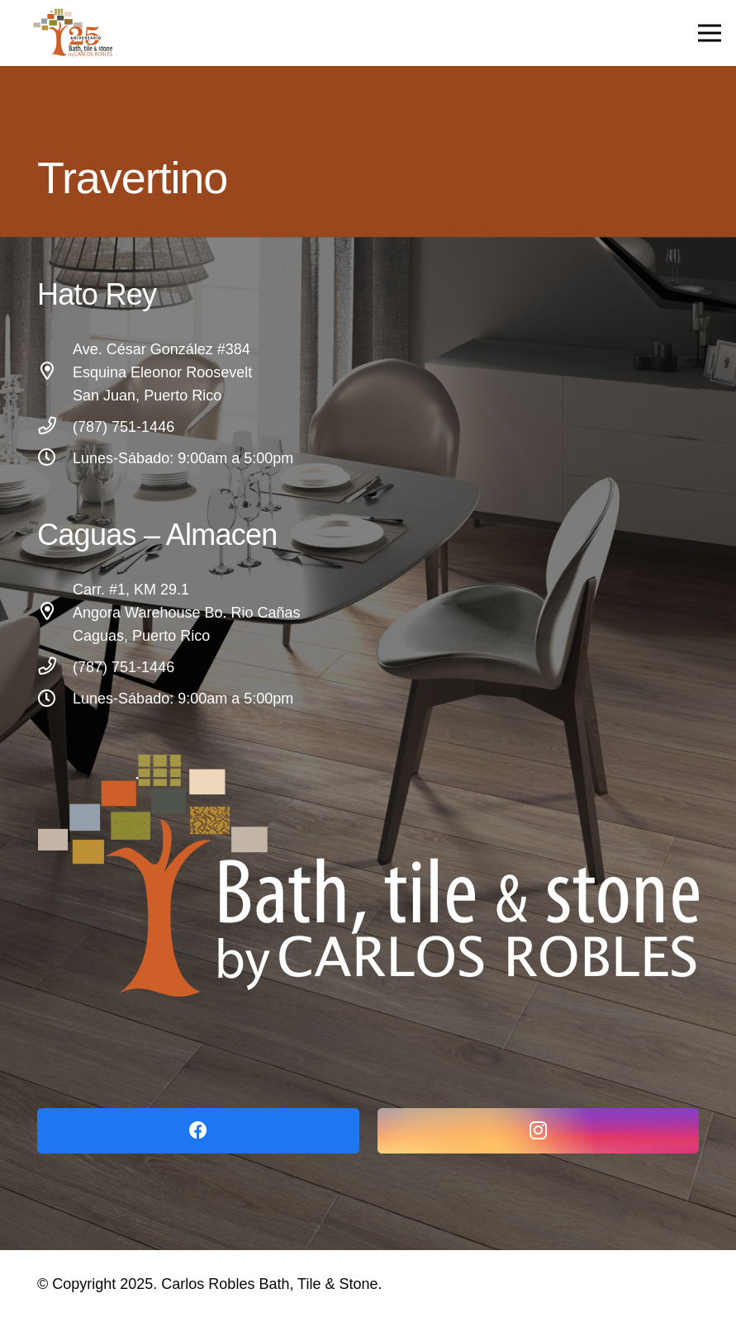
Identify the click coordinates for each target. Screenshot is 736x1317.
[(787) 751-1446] (55, 426)
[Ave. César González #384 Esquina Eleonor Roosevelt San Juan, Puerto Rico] (55, 372)
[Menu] (710, 33)
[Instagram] (538, 1131)
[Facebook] (198, 1131)
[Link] (368, 876)
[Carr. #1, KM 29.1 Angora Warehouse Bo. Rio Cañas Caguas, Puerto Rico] (55, 612)
